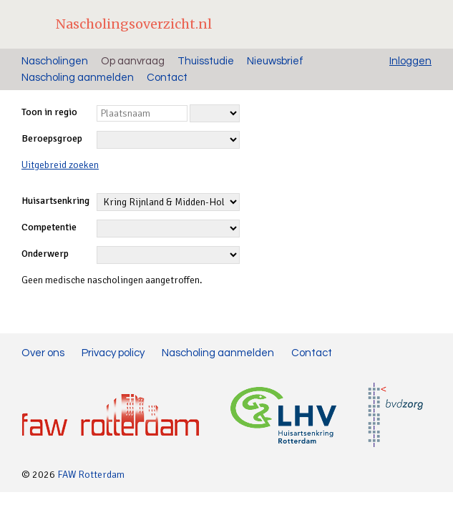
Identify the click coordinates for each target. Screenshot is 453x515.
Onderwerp (45, 253)
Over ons (42, 353)
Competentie (49, 227)
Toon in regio (49, 112)
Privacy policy (113, 353)
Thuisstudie (205, 61)
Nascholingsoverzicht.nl (134, 24)
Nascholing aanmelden (77, 77)
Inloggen (410, 61)
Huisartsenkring (55, 201)
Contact (167, 77)
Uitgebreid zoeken (60, 165)
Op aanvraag (133, 61)
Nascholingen (54, 61)
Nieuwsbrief (275, 61)
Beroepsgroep (51, 138)
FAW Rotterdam (91, 475)
